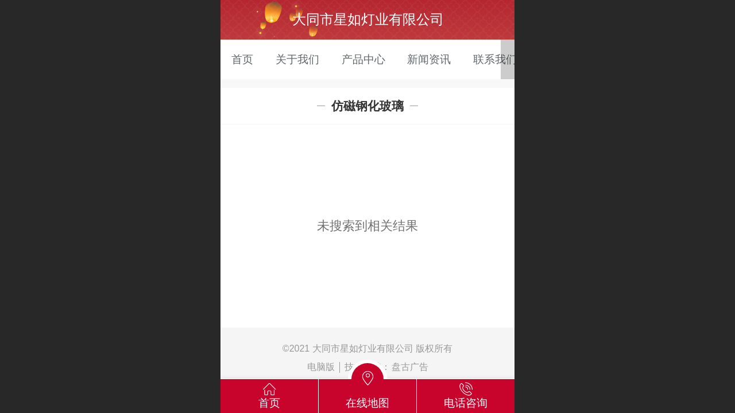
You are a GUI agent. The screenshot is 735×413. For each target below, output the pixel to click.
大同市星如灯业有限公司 (368, 19)
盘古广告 (410, 367)
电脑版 (321, 367)
